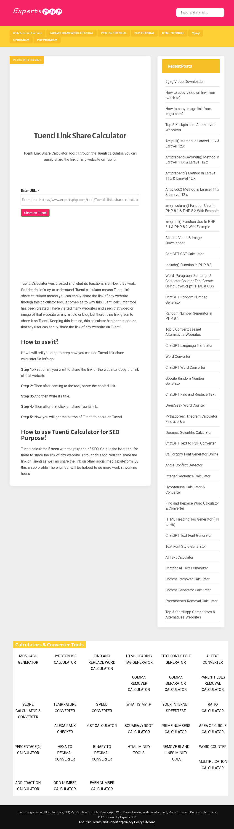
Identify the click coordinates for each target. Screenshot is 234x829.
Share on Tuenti (35, 213)
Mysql (196, 33)
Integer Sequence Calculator (187, 476)
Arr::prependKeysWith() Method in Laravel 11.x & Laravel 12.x (192, 160)
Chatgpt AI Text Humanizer (186, 568)
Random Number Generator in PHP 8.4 (188, 316)
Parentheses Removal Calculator (191, 601)
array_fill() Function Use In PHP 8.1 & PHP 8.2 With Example (190, 224)
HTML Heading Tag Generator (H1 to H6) (192, 522)
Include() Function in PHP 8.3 (188, 265)
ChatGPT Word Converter (185, 367)
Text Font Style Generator (185, 546)
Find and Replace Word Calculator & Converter (192, 506)
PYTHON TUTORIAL (114, 33)
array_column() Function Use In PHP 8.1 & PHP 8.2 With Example (192, 208)
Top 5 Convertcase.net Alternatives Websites (183, 332)
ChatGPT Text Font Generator (188, 535)
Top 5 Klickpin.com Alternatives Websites (190, 127)
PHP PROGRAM (47, 40)
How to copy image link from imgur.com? (188, 111)
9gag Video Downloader (184, 81)
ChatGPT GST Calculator (184, 254)
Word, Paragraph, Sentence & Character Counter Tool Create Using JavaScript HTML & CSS (189, 281)
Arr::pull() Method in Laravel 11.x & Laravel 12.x (192, 143)
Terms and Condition (107, 822)
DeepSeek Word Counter (185, 405)
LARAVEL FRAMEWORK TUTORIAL (71, 33)
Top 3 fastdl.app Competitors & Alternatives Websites (190, 614)
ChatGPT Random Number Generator (186, 300)
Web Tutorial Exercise (27, 33)
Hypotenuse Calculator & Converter (185, 490)
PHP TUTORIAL (144, 33)
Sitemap (149, 822)
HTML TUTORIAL (173, 33)
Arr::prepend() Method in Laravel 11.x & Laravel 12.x (190, 176)
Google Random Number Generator (184, 381)
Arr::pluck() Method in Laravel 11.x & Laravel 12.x (192, 192)
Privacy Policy (133, 822)
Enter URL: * (30, 190)
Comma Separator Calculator (188, 590)
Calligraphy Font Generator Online (191, 454)
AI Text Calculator (179, 557)
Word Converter (177, 356)
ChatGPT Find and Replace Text (190, 394)
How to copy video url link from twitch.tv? (190, 95)
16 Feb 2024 (33, 59)
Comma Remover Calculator (187, 579)
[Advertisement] (80, 99)
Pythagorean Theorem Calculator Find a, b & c (191, 419)
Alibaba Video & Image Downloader (183, 240)
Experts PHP (128, 817)
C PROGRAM (21, 40)
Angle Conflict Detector (183, 465)
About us (85, 822)
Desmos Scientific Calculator (188, 432)
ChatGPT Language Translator (189, 345)
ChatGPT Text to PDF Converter (190, 443)
